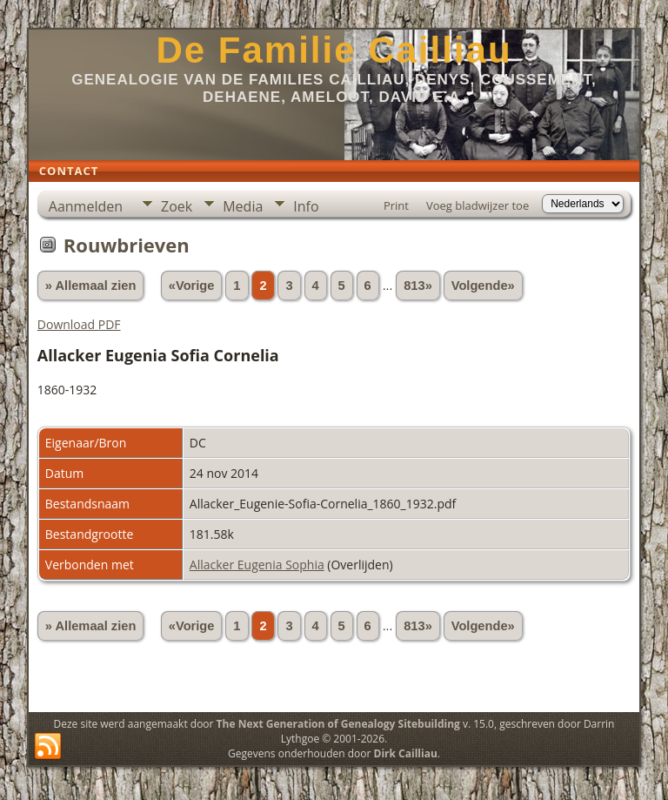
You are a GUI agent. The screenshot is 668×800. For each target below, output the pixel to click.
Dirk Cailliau (406, 753)
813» (418, 285)
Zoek (176, 206)
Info (305, 206)
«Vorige (192, 285)
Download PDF (79, 324)
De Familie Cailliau (333, 50)
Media (243, 206)
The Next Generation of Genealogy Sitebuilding (338, 723)
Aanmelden (86, 206)
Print (396, 205)
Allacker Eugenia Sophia (257, 564)
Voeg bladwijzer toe (477, 205)
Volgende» (483, 285)
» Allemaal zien (91, 285)
